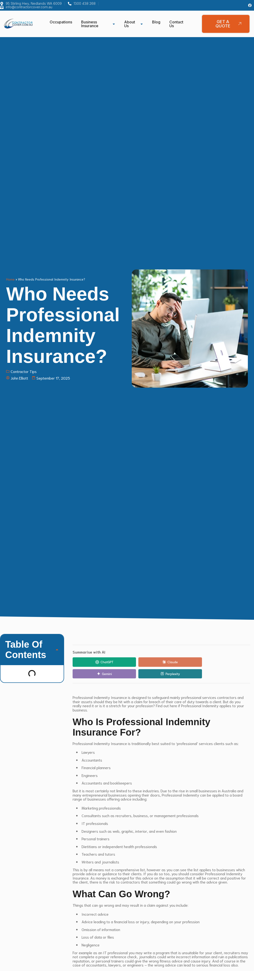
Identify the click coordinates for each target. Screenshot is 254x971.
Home (10, 279)
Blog (156, 22)
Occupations (61, 22)
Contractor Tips (24, 371)
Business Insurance (98, 24)
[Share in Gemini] (183, 662)
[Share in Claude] (139, 662)
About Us (133, 24)
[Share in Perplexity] (228, 662)
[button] (57, 649)
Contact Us (176, 24)
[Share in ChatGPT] (94, 662)
